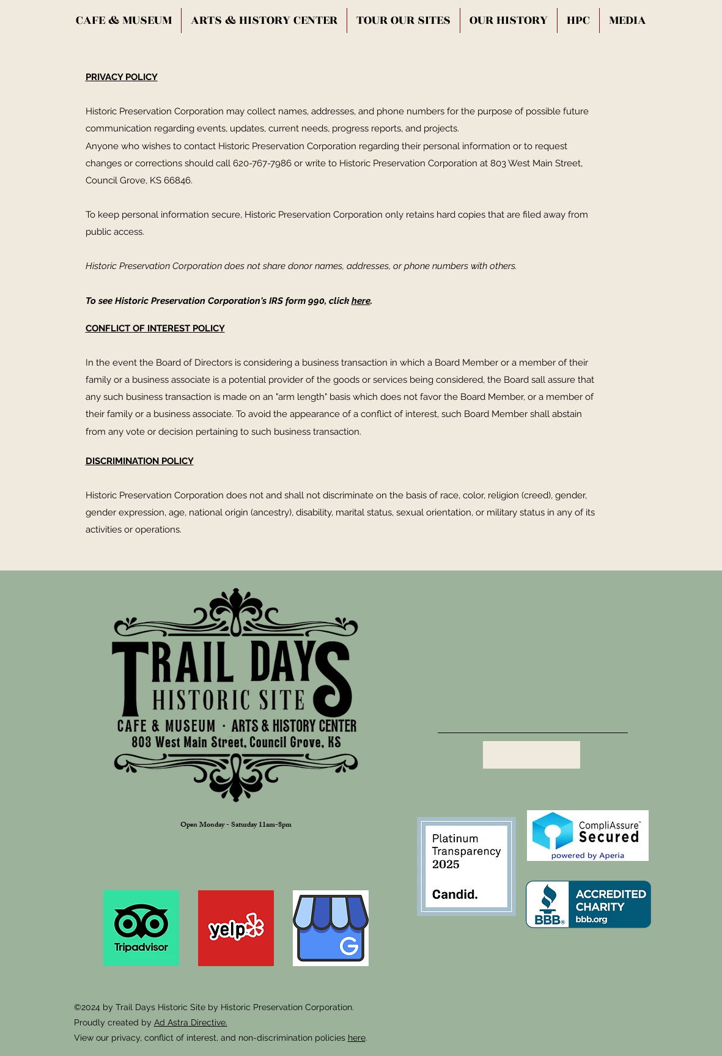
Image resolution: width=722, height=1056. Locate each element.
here (361, 300)
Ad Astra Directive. (190, 1022)
